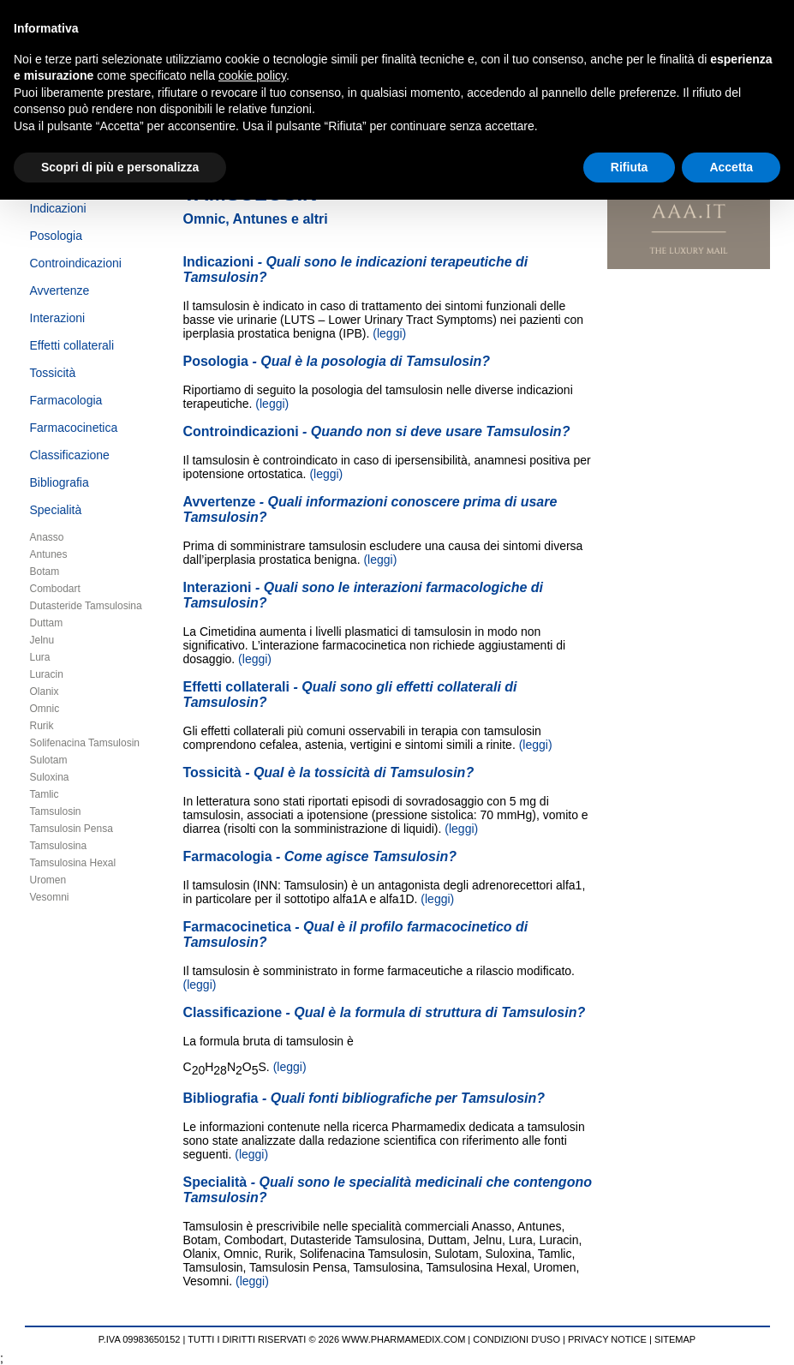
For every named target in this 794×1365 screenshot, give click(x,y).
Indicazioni (58, 208)
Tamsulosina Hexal (73, 863)
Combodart (55, 589)
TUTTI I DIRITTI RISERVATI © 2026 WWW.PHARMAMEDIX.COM (326, 1339)
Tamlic (44, 794)
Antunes (49, 554)
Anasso (47, 537)
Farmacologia (66, 400)
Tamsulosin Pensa (71, 829)
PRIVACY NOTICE (607, 1339)
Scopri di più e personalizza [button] (120, 167)
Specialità (56, 510)
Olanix (44, 691)
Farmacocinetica (74, 427)
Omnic (45, 709)
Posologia (56, 235)
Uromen (48, 880)
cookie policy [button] (252, 75)
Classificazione (70, 455)
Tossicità (53, 373)
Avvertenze (60, 290)
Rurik (42, 726)
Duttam (46, 623)
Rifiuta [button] (629, 167)
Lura (40, 657)
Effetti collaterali (72, 345)
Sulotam (49, 760)
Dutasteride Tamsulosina (86, 606)
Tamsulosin (55, 811)
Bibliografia (59, 482)
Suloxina (49, 777)
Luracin (46, 674)
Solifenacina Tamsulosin (85, 743)
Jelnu (42, 640)
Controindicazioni (76, 263)
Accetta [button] (731, 167)
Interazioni (58, 318)
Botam (45, 572)
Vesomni (49, 897)
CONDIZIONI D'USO (516, 1339)
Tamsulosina (58, 846)
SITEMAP (674, 1339)
